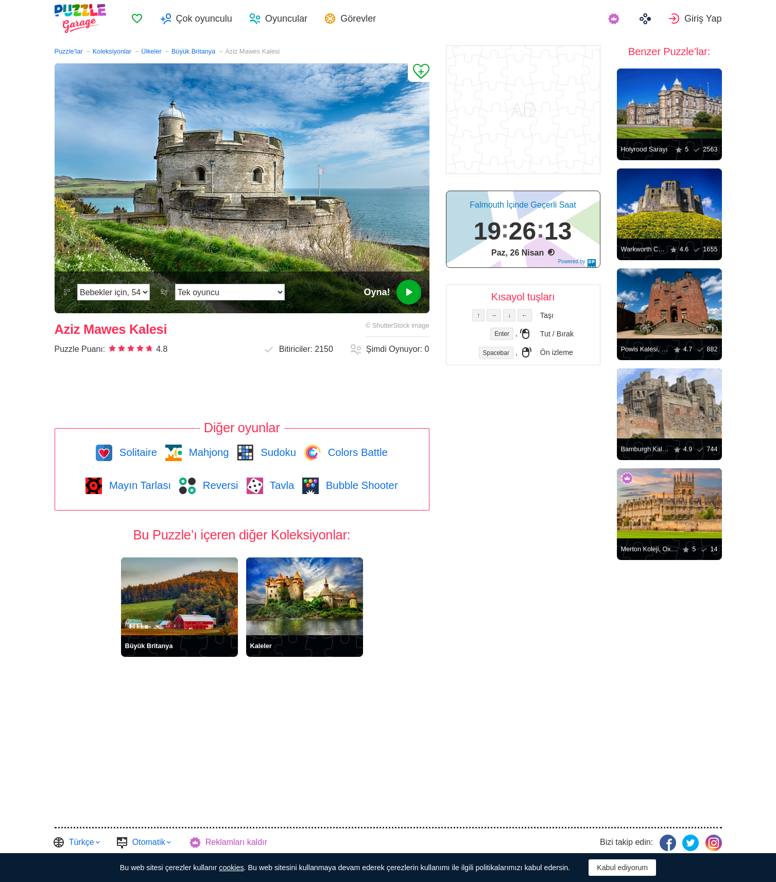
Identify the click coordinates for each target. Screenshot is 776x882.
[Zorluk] (113, 292)
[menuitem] (137, 18)
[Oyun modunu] (230, 292)
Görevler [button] (358, 18)
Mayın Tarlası (138, 485)
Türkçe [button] (81, 842)
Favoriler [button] (137, 18)
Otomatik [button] (148, 842)
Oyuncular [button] (286, 18)
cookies (231, 867)
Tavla (281, 485)
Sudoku (277, 452)
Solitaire (136, 452)
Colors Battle (356, 452)
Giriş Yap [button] (703, 18)
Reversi (219, 485)
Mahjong (207, 452)
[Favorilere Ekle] (418, 72)
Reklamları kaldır (236, 842)
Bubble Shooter (360, 485)
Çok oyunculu (204, 18)
